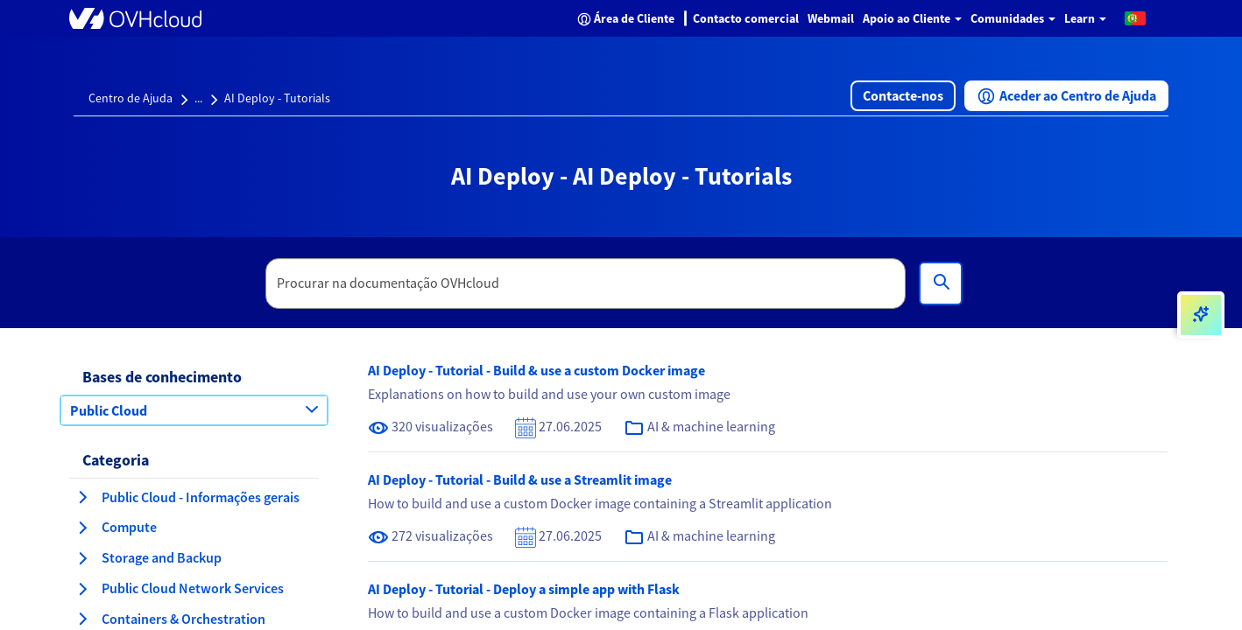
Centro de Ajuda (130, 98)
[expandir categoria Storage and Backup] (82, 558)
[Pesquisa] (941, 283)
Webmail (831, 18)
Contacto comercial (746, 18)
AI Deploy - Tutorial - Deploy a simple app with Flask (524, 589)
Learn (1085, 18)
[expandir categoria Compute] (82, 527)
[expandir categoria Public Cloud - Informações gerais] (82, 497)
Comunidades (1012, 18)
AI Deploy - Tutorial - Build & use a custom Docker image (536, 370)
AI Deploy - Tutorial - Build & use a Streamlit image (520, 479)
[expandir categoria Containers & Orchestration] (82, 618)
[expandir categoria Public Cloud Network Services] (82, 589)
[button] (1135, 17)
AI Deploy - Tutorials (277, 98)
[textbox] (586, 283)
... (198, 98)
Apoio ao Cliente (912, 18)
